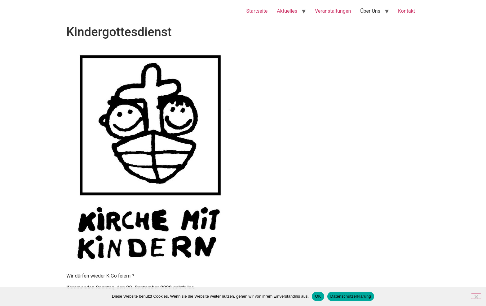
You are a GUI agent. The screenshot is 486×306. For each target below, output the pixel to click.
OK (318, 296)
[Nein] (476, 296)
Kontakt (406, 11)
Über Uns (370, 11)
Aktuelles (287, 11)
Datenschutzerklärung (350, 296)
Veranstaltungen (333, 11)
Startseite (257, 11)
